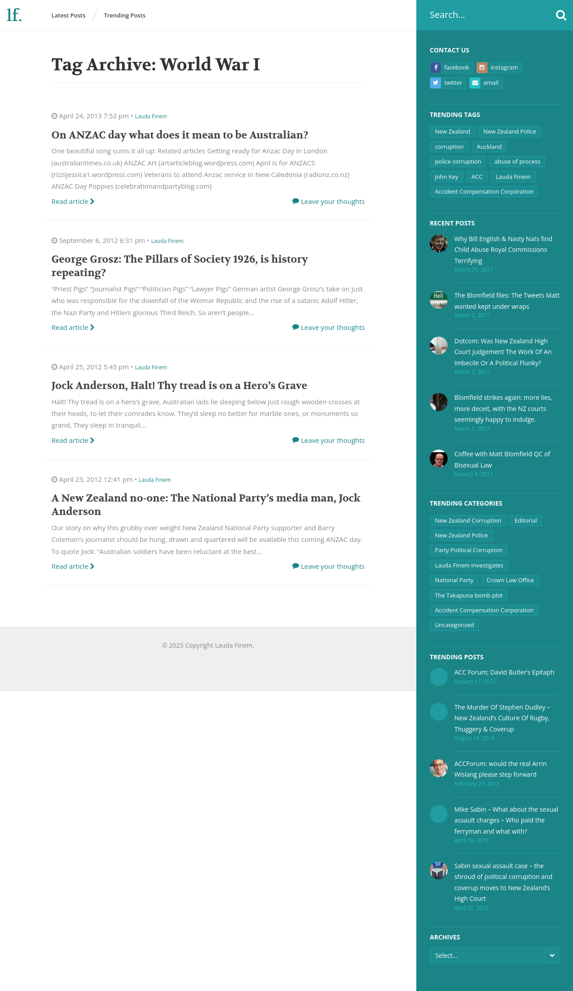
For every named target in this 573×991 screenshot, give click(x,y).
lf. (14, 16)
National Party (454, 580)
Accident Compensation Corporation (484, 191)
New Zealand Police (509, 131)
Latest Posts (68, 15)
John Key (446, 177)
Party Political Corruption (468, 550)
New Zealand (452, 131)
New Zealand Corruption (468, 520)
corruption (449, 147)
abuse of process (517, 161)
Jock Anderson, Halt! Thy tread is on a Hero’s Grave (179, 385)
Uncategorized (454, 625)
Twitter (446, 83)
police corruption (458, 161)
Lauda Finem (513, 177)
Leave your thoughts (333, 201)
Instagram (497, 67)
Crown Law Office (510, 580)
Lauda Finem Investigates (469, 565)
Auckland (489, 147)
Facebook (449, 67)
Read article (73, 201)
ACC (477, 177)
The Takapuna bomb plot (469, 595)
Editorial (526, 520)
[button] (561, 15)
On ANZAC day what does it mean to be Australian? (179, 135)
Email (484, 83)
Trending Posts (124, 15)
